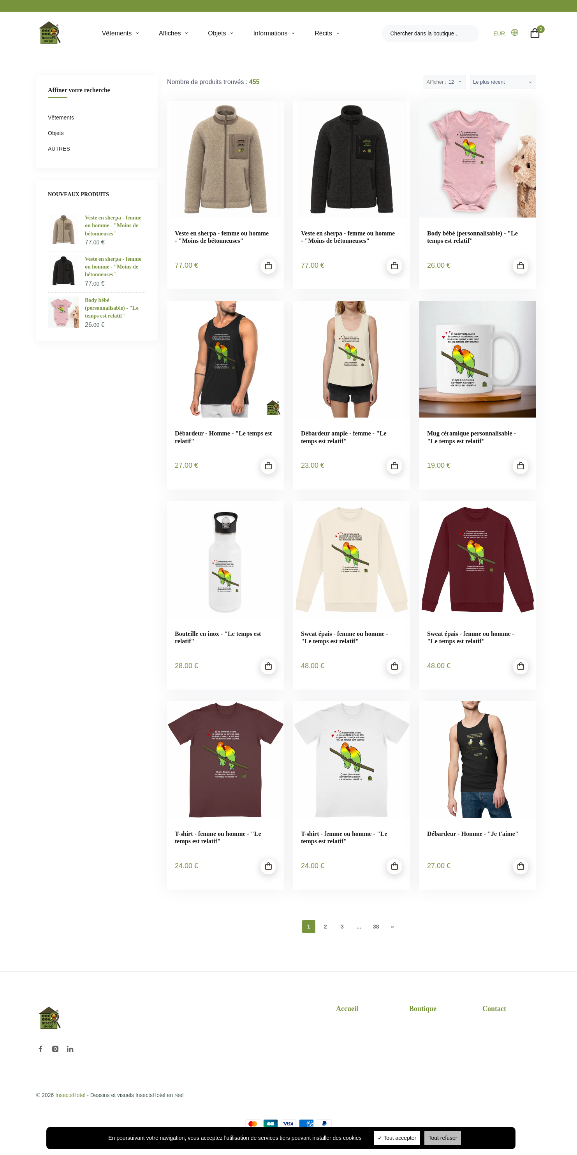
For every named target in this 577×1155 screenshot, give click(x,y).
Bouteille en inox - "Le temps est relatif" (218, 637)
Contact (494, 1009)
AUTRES (59, 149)
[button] (517, 33)
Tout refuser (442, 1138)
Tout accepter (397, 1138)
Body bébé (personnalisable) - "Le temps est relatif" (472, 237)
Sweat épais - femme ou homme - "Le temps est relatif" (344, 637)
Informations (270, 33)
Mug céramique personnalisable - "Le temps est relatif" (471, 437)
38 (376, 926)
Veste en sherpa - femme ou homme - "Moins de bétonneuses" (222, 237)
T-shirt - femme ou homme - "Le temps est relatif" (218, 837)
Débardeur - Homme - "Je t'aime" (473, 833)
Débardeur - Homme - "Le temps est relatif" (223, 437)
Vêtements (117, 33)
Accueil (347, 1009)
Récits (323, 33)
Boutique (422, 1009)
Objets (217, 33)
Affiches (170, 33)
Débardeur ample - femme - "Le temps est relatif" (344, 437)
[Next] (392, 926)
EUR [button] (499, 33)
